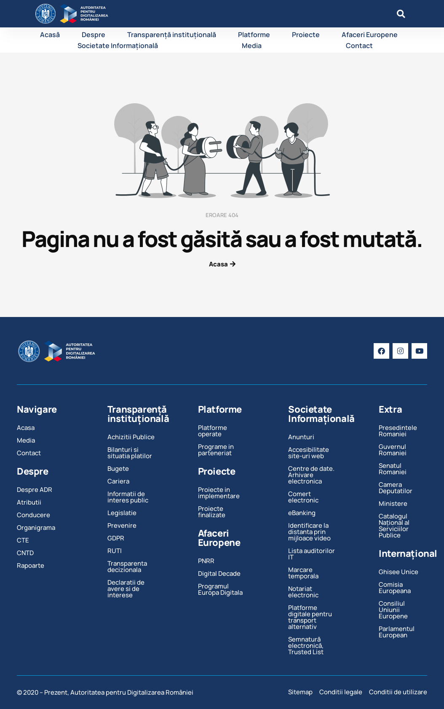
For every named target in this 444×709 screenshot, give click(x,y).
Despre (93, 34)
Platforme (254, 34)
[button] (401, 13)
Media (252, 45)
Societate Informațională (118, 45)
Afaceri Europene (370, 34)
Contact (359, 45)
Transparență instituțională (171, 34)
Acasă (50, 34)
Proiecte (306, 34)
